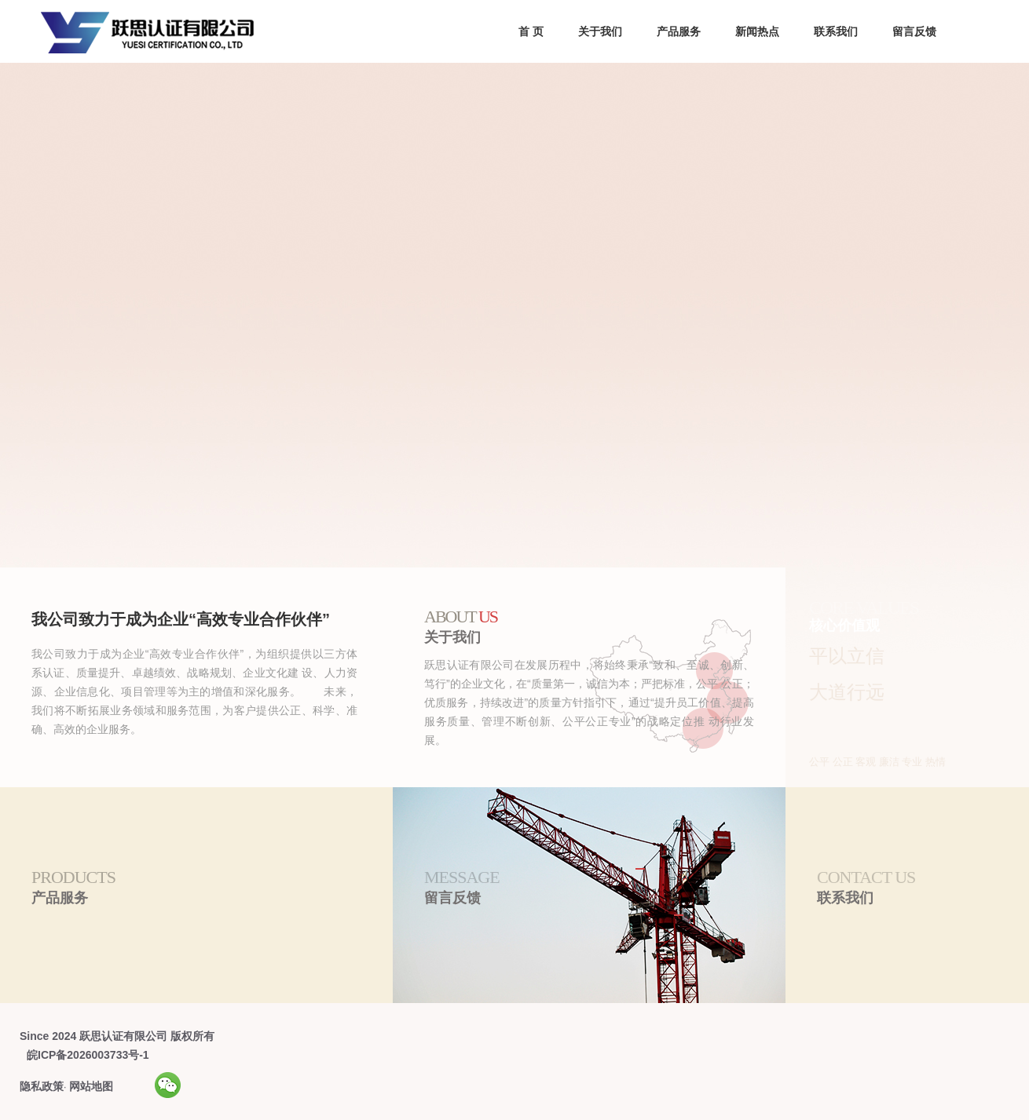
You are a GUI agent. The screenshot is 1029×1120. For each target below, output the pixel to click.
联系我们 (836, 31)
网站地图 (91, 1086)
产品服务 (679, 31)
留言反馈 (914, 31)
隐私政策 (42, 1086)
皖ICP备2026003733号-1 (88, 1055)
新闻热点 (757, 31)
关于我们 (600, 31)
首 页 (531, 31)
